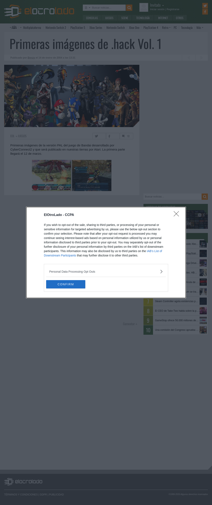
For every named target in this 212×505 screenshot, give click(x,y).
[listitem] (106, 271)
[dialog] (106, 252)
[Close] (178, 215)
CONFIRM (66, 284)
